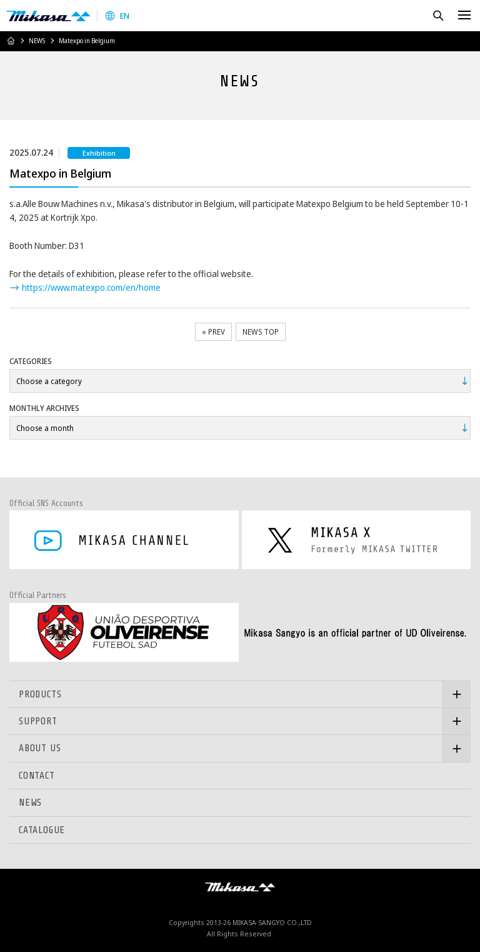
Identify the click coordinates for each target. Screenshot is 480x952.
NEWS (37, 40)
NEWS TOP (260, 332)
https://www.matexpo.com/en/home (91, 287)
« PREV (213, 332)
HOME (10, 40)
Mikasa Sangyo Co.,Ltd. (48, 15)
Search (438, 15)
